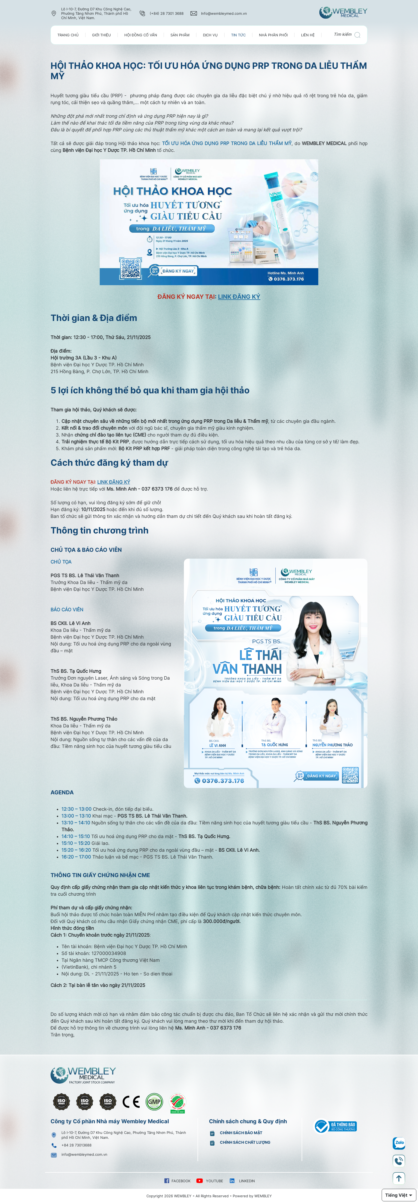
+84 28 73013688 (76, 1145)
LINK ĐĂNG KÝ (239, 296)
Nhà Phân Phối (273, 35)
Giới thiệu (101, 35)
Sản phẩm (180, 35)
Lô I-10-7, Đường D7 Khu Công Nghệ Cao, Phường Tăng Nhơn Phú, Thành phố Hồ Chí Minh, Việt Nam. (123, 1135)
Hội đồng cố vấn (140, 35)
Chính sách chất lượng (245, 1142)
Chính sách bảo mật (241, 1132)
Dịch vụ (210, 35)
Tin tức (238, 35)
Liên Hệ (308, 35)
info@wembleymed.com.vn (84, 1154)
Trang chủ (68, 35)
